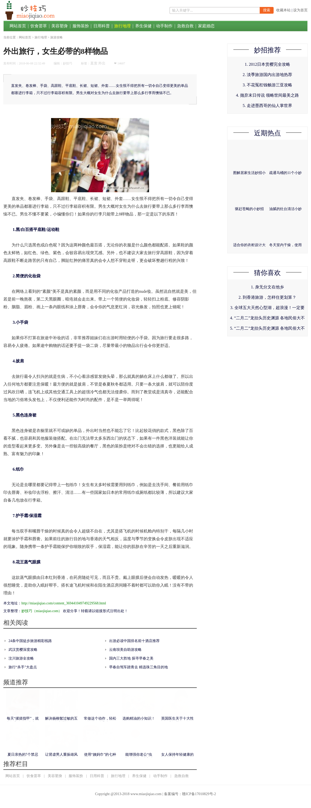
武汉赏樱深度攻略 (23, 650)
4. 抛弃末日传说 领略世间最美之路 (267, 95)
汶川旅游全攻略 (21, 658)
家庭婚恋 (206, 26)
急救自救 (185, 26)
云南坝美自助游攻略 (125, 650)
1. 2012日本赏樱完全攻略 (267, 64)
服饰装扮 (80, 26)
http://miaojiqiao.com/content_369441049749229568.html (63, 603)
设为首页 (300, 10)
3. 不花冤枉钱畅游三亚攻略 (267, 85)
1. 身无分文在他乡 (267, 287)
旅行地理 (122, 26)
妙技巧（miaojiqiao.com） (41, 611)
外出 (101, 63)
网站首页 (18, 26)
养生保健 (143, 26)
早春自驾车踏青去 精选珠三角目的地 (138, 667)
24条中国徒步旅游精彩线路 (30, 641)
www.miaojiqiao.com (145, 794)
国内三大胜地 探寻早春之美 (131, 658)
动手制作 (164, 26)
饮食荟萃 (38, 26)
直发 (93, 63)
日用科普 (101, 26)
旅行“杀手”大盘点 (23, 667)
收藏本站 (283, 10)
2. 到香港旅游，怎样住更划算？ (267, 297)
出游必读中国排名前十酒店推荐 (134, 641)
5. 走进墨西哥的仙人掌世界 (267, 105)
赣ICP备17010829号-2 (199, 794)
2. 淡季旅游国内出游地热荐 (267, 74)
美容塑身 (59, 26)
